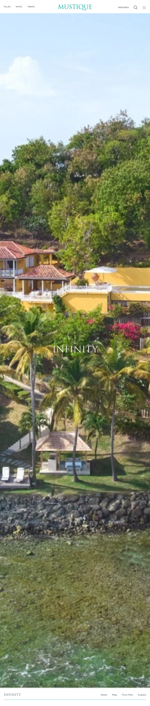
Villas (7, 7)
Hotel (19, 7)
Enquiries (123, 7)
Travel (31, 7)
